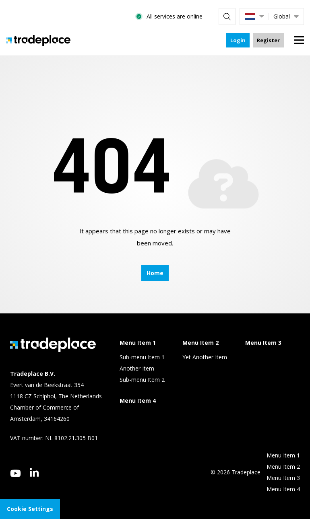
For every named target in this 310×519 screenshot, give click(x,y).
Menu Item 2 (283, 466)
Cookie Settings (30, 509)
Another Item (137, 368)
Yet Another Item (204, 357)
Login (238, 40)
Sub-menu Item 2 (142, 379)
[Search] (227, 16)
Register (268, 40)
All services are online (175, 16)
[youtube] (15, 473)
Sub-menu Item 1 (142, 357)
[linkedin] (34, 472)
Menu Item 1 (283, 455)
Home (155, 273)
